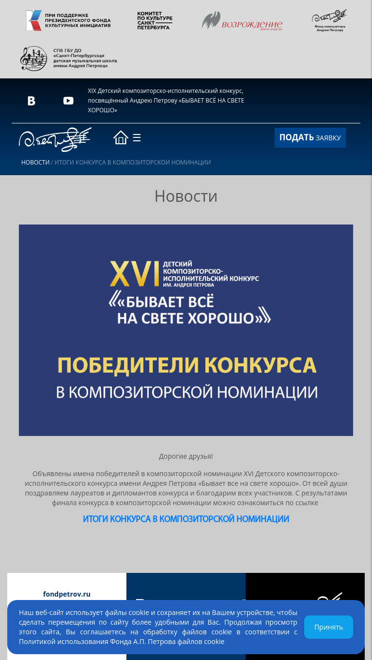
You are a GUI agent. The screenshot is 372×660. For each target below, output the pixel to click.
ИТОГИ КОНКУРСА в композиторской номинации (186, 520)
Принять (328, 626)
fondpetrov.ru (67, 594)
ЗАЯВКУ (310, 137)
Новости (35, 162)
